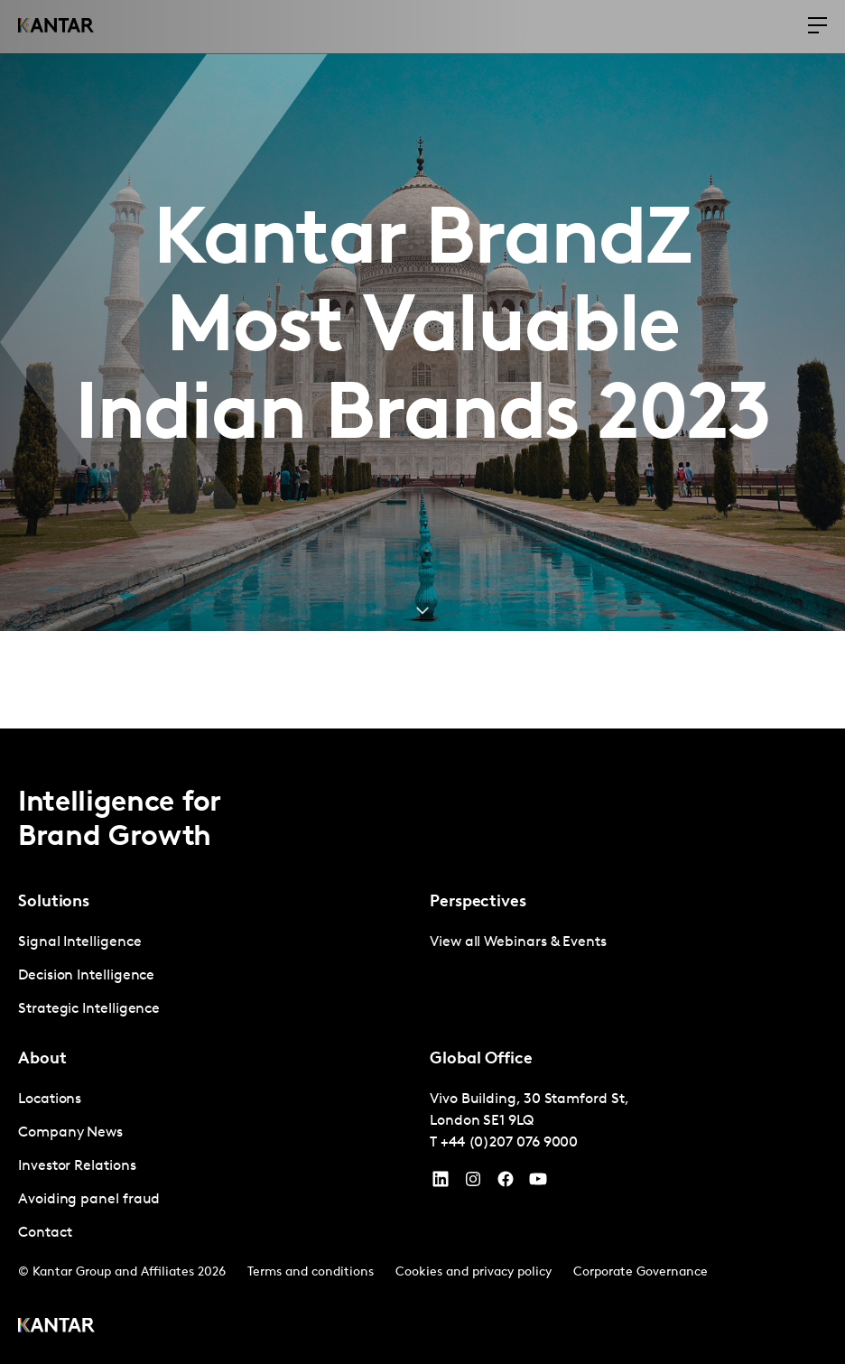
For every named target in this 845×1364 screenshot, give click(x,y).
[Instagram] (473, 1183)
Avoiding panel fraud (89, 1199)
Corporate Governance (640, 1272)
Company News (70, 1133)
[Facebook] (505, 1183)
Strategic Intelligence (89, 1009)
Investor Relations (77, 1166)
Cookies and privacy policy (473, 1272)
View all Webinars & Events (518, 942)
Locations (49, 1099)
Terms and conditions (310, 1272)
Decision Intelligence (86, 976)
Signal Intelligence (79, 942)
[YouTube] (440, 1183)
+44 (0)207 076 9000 (509, 1143)
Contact (44, 1233)
